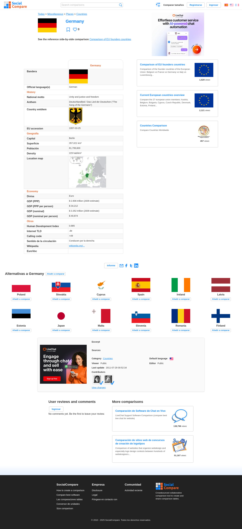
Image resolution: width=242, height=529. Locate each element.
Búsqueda (120, 4)
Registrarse (196, 5)
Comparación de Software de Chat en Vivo (140, 411)
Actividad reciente (134, 490)
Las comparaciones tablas (69, 499)
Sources (96, 350)
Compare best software (68, 495)
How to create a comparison (70, 490)
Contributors (98, 372)
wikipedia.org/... (77, 245)
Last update (98, 367)
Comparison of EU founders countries (110, 39)
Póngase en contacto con (104, 499)
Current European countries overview (162, 95)
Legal (94, 495)
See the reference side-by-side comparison (63, 39)
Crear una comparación (158, 5)
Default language (158, 358)
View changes (99, 387)
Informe (111, 265)
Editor (152, 363)
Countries (81, 14)
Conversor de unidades (68, 504)
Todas (41, 14)
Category (96, 358)
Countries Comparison (153, 125)
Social (171, 486)
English (232, 5)
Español (226, 5)
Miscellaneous (55, 14)
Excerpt (96, 342)
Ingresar (213, 5)
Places (70, 14)
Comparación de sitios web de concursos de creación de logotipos (140, 442)
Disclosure (97, 490)
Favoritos (68, 29)
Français (237, 5)
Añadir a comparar (55, 274)
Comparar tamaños (173, 5)
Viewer (95, 363)
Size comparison (64, 508)
